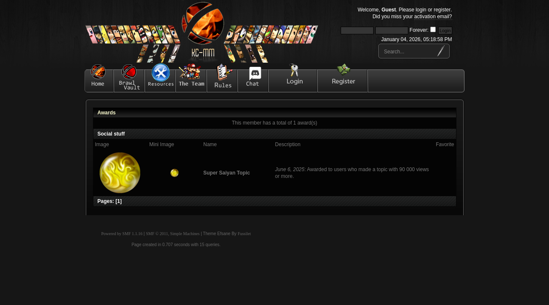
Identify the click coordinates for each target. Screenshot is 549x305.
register (442, 10)
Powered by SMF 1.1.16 (122, 233)
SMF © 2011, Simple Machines (172, 233)
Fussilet (244, 233)
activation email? (433, 16)
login (420, 10)
